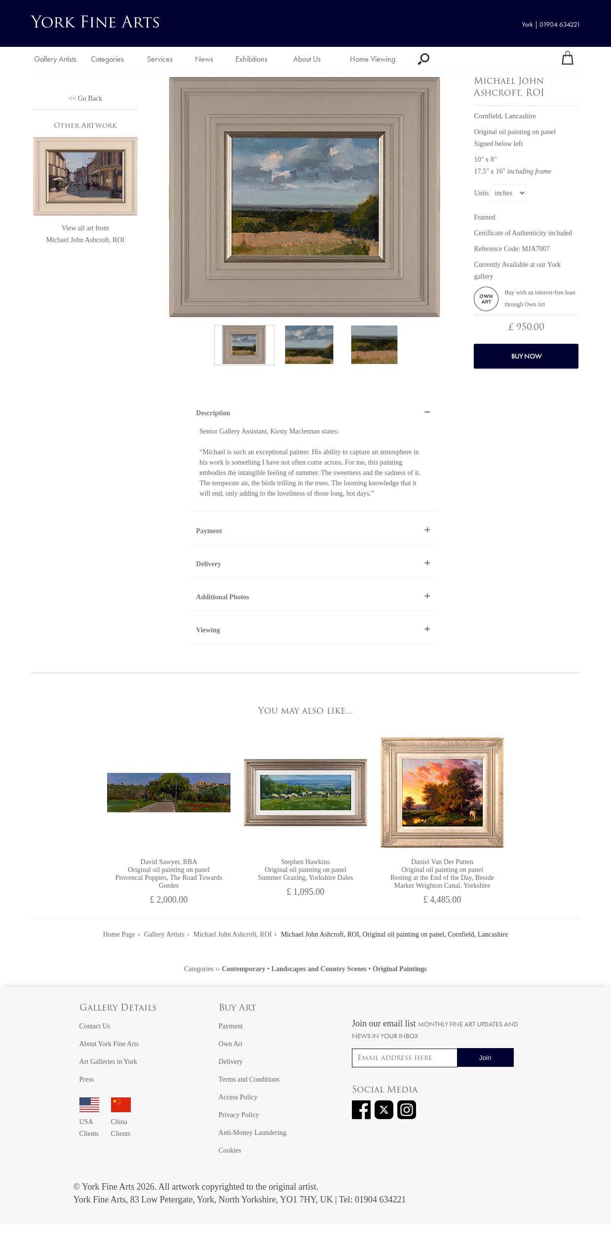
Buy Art (237, 1008)
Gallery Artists (55, 59)
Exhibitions (251, 59)
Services (160, 59)
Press (86, 1079)
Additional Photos (222, 597)
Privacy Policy (239, 1115)
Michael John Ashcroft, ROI (85, 240)
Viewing (208, 630)
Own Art (231, 1044)
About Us (307, 59)
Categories (107, 59)
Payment (209, 531)
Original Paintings (400, 969)
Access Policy (238, 1097)
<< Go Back (85, 98)
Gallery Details (117, 1008)
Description (213, 413)
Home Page (119, 934)
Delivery (208, 564)
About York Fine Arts (109, 1044)
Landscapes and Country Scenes (319, 969)
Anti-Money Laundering (252, 1132)
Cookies (230, 1150)
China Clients (121, 1121)
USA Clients (89, 1121)
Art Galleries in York (108, 1061)
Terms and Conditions (249, 1079)
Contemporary (244, 969)
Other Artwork (85, 126)
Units (481, 193)
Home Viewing (372, 59)
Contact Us (95, 1026)
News (204, 59)
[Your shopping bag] (567, 59)
